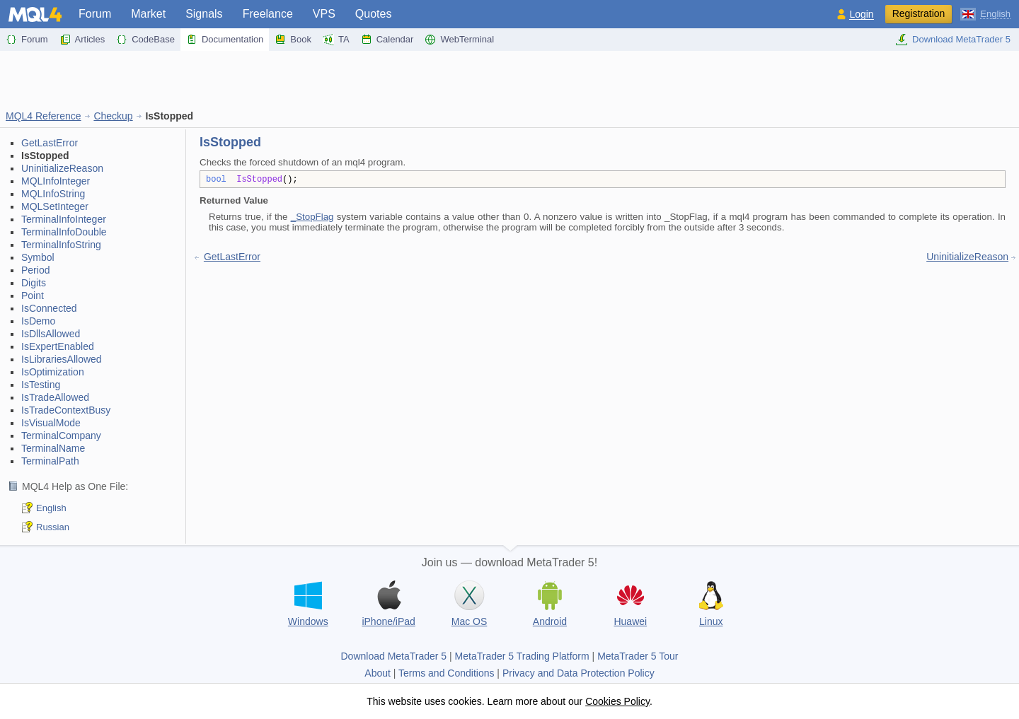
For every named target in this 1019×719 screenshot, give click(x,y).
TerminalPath (50, 461)
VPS (324, 14)
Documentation (224, 39)
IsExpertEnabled (57, 346)
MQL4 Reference (43, 116)
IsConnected (49, 308)
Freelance (268, 14)
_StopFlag (312, 216)
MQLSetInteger (54, 206)
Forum (95, 14)
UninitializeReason (62, 168)
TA (336, 39)
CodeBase (145, 39)
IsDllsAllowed (50, 333)
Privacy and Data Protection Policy (578, 673)
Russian (52, 527)
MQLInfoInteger (55, 181)
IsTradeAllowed (55, 397)
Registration (918, 13)
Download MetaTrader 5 (953, 39)
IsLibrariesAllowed (61, 359)
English (51, 508)
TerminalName (53, 448)
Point (32, 295)
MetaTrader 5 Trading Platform (522, 656)
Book (293, 39)
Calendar (387, 39)
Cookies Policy (617, 701)
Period (35, 270)
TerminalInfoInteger (63, 219)
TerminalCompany (61, 435)
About (377, 673)
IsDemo (38, 321)
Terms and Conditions (446, 673)
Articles (82, 39)
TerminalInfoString (61, 244)
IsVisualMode (51, 422)
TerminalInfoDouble (64, 232)
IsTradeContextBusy (65, 410)
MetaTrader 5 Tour (637, 656)
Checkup (112, 116)
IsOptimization (52, 372)
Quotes (373, 14)
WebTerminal (459, 39)
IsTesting (40, 384)
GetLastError (49, 142)
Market (148, 14)
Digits (33, 282)
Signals (203, 14)
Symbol (37, 257)
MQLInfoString (53, 193)
